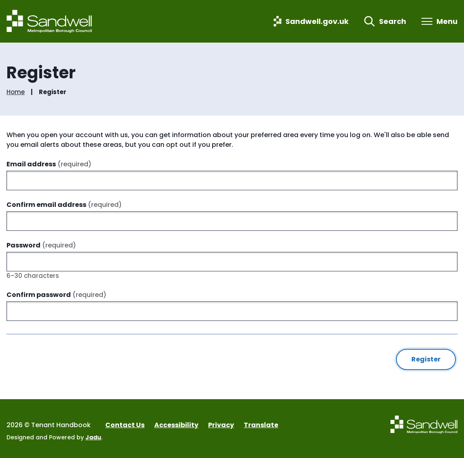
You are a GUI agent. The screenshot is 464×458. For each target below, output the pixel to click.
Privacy (221, 425)
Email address (49, 164)
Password (41, 245)
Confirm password (56, 294)
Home (15, 92)
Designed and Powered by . (54, 437)
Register (426, 359)
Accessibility (176, 425)
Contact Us (125, 425)
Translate (261, 425)
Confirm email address (64, 204)
